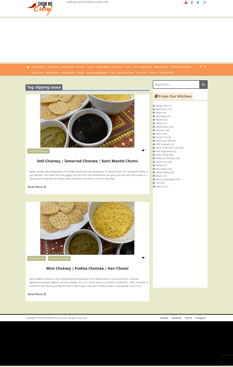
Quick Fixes (38, 72)
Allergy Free (38, 66)
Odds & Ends (161, 66)
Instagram (200, 317)
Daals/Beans (103, 66)
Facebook (176, 317)
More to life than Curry (167, 147)
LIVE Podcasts (163, 144)
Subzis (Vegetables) (97, 72)
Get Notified (166, 72)
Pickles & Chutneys (180, 66)
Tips (112, 72)
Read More (37, 187)
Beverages (68, 66)
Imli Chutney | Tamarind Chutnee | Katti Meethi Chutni (87, 160)
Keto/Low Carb (125, 72)
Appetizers (54, 66)
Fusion (128, 66)
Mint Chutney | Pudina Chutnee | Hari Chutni (87, 268)
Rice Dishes (52, 72)
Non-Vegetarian (143, 66)
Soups (80, 72)
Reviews (160, 165)
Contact (152, 72)
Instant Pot (162, 137)
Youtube (164, 317)
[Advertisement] (116, 40)
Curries (90, 66)
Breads (80, 66)
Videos (159, 186)
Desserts (117, 66)
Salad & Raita (68, 72)
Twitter (188, 317)
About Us (141, 72)
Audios (159, 112)
